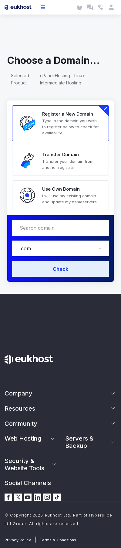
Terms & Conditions (58, 540)
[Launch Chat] (90, 7)
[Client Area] (111, 7)
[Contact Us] (100, 7)
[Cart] (79, 7)
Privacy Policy (18, 540)
